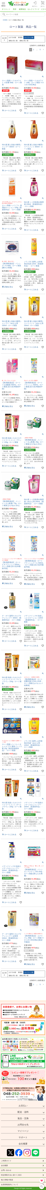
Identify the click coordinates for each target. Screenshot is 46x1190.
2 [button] (33, 50)
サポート (23, 1137)
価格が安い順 (13, 40)
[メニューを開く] (3, 3)
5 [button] (40, 50)
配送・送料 (23, 1112)
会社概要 (23, 1144)
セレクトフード (33, 9)
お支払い (23, 1105)
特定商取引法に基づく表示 (11, 1175)
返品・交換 (23, 1118)
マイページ (23, 1131)
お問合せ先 (23, 1124)
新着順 (20, 37)
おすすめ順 (12, 37)
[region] (23, 10)
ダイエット (6, 9)
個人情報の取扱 (7, 1180)
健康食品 (22, 9)
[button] (43, 49)
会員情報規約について (9, 1184)
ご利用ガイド (6, 1161)
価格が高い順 (24, 40)
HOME (5, 20)
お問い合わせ (6, 1170)
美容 (14, 9)
